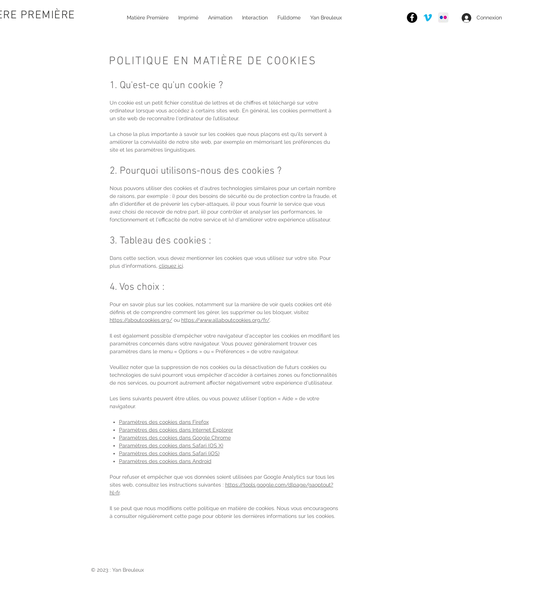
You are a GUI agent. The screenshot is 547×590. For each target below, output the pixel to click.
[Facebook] (412, 17)
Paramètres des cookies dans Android (165, 461)
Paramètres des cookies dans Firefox (164, 422)
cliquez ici (171, 266)
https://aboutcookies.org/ (141, 320)
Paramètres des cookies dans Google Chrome (175, 438)
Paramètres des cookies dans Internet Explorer (176, 430)
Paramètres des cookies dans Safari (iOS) (169, 453)
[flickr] (443, 17)
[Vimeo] (427, 17)
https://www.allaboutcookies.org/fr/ (225, 320)
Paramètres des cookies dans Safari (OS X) (171, 445)
